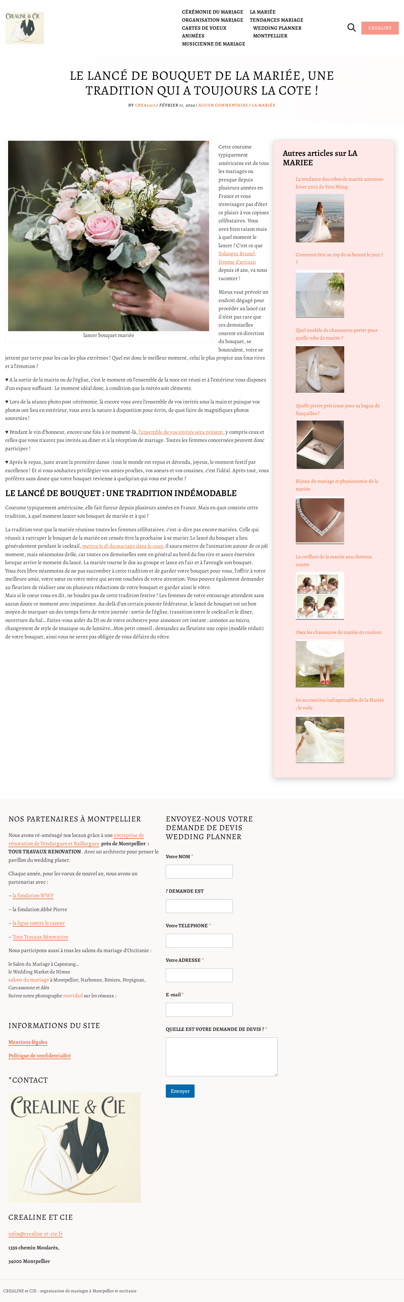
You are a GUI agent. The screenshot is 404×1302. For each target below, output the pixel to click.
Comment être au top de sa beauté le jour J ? (339, 258)
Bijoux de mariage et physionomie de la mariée (337, 485)
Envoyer (180, 1091)
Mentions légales (27, 1042)
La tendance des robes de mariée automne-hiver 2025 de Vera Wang (340, 183)
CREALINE (380, 28)
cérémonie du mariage (212, 11)
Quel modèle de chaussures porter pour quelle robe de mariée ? (336, 334)
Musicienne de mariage (213, 43)
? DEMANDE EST (185, 891)
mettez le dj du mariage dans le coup (122, 546)
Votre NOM (179, 857)
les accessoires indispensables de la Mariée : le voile (340, 704)
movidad (73, 995)
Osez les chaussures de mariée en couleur (338, 632)
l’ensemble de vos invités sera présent (181, 432)
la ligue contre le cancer (39, 923)
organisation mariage (212, 20)
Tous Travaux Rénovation (40, 937)
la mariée (263, 11)
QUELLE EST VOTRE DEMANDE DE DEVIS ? (216, 1029)
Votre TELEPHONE (188, 926)
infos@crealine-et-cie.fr (35, 1233)
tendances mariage (276, 20)
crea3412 (145, 105)
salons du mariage (28, 979)
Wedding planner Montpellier (277, 32)
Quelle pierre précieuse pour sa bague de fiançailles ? (338, 409)
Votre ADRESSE (185, 960)
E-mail (175, 995)
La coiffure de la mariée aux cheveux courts (334, 560)
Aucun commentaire (223, 105)
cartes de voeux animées (204, 32)
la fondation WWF (33, 895)
